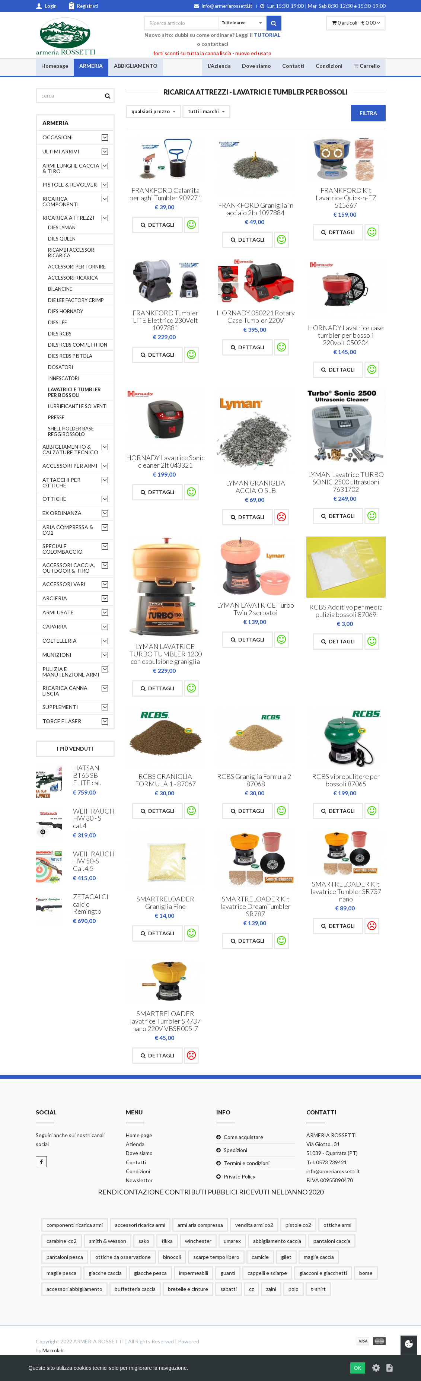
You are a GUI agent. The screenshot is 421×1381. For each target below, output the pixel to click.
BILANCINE (60, 289)
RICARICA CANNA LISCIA (64, 690)
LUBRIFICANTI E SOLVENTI (78, 406)
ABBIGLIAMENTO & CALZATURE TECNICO (70, 449)
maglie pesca (61, 1273)
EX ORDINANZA (62, 513)
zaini (271, 1289)
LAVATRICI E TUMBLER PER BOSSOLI (74, 392)
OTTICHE (54, 499)
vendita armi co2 (254, 1225)
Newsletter (139, 1180)
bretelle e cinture (188, 1289)
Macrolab (53, 1350)
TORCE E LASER (61, 721)
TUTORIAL (267, 35)
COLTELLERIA (59, 640)
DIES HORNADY (65, 311)
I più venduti (75, 748)
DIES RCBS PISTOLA (70, 356)
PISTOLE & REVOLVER (69, 184)
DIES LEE (57, 322)
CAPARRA (54, 626)
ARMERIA (91, 65)
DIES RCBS (59, 334)
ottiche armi (337, 1225)
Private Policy (239, 1176)
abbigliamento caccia (277, 1241)
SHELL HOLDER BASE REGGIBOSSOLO (71, 431)
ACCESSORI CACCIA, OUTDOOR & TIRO (68, 567)
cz (251, 1289)
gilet (286, 1257)
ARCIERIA (54, 598)
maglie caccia (319, 1257)
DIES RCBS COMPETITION (77, 345)
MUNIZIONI (56, 655)
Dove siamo (256, 65)
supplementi (60, 707)
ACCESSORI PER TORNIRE (77, 267)
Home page (139, 1135)
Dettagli (157, 225)
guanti (227, 1273)
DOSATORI (60, 367)
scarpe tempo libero (216, 1257)
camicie (260, 1257)
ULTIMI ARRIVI (60, 151)
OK (357, 1368)
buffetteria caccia (135, 1289)
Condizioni (329, 65)
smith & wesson (107, 1241)
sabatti (228, 1289)
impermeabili (193, 1273)
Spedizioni (235, 1150)
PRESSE (56, 417)
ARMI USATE (58, 612)
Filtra (368, 113)
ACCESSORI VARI (64, 584)
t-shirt (318, 1289)
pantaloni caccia (331, 1241)
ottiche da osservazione (123, 1257)
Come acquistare (243, 1137)
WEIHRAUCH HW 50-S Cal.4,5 (94, 861)
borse (366, 1273)
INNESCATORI (63, 378)
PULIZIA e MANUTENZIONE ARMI (70, 671)
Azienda (135, 1144)
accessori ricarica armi (140, 1225)
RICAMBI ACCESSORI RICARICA (72, 252)
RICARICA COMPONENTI (60, 201)
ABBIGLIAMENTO (135, 65)
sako (143, 1241)
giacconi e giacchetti (323, 1273)
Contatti (293, 65)
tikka (167, 1241)
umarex (232, 1241)
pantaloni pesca (65, 1257)
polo (293, 1289)
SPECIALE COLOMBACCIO (62, 548)
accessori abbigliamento (74, 1289)
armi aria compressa (200, 1225)
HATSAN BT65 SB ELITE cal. (87, 775)
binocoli (172, 1257)
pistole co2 (298, 1225)
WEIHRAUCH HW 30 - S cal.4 (94, 818)
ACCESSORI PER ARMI (70, 465)
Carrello (367, 65)
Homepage (54, 65)
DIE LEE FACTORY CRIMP (76, 300)
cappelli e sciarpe (267, 1273)
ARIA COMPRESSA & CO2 (67, 529)
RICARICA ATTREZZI (68, 217)
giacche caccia (105, 1273)
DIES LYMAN (62, 227)
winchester (198, 1241)
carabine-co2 (62, 1241)
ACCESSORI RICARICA (73, 278)
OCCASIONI (57, 137)
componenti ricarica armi (75, 1225)
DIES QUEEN (62, 239)
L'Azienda (219, 65)
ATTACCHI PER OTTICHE (61, 482)
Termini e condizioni (246, 1163)
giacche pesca (150, 1273)
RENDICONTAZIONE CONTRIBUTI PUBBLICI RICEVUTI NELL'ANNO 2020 (210, 1192)
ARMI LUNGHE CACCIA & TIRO (70, 168)
